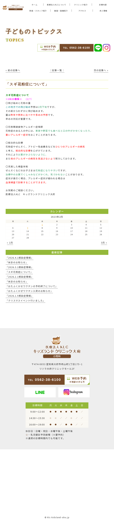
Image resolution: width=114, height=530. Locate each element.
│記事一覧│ (57, 70)
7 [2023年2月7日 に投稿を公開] (27, 228)
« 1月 (10, 242)
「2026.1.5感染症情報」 (19, 295)
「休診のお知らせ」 (17, 262)
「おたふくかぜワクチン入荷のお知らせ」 (29, 291)
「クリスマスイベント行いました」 (25, 300)
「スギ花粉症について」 (19, 272)
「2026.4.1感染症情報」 (19, 257)
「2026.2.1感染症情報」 (19, 276)
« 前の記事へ (13, 70)
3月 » (104, 242)
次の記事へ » (101, 70)
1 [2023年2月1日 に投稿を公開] (42, 224)
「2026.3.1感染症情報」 (19, 267)
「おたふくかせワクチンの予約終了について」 (32, 286)
